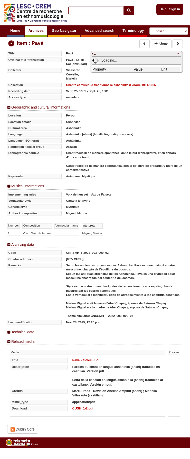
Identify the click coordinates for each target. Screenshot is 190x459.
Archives (36, 30)
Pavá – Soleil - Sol (85, 360)
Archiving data (22, 244)
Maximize (94, 54)
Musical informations (27, 186)
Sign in (174, 9)
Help (162, 9)
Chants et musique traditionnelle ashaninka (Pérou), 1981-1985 (111, 84)
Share (161, 44)
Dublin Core (23, 429)
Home (15, 30)
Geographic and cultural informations (40, 107)
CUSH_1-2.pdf (82, 408)
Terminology (133, 30)
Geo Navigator (64, 30)
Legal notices (177, 457)
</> (177, 54)
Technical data (22, 332)
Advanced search (99, 30)
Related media (22, 341)
